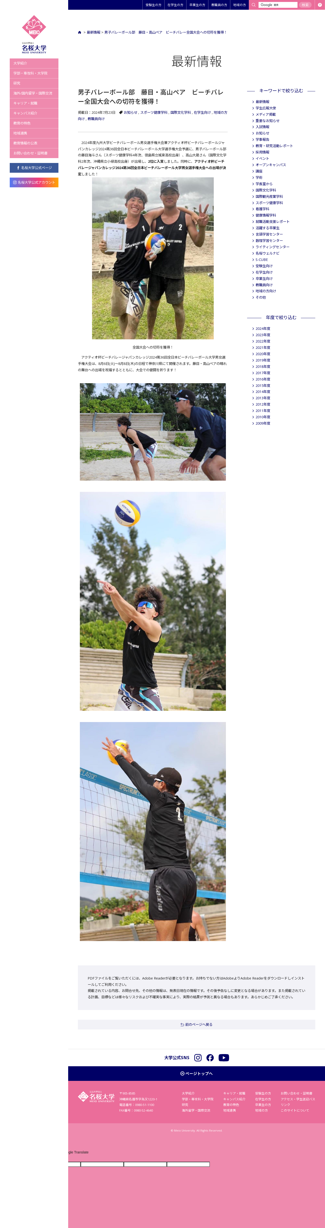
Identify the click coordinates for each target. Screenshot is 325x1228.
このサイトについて (295, 1110)
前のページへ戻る (199, 1024)
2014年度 (263, 391)
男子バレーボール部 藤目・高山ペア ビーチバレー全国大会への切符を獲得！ (165, 32)
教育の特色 (21, 123)
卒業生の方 (197, 5)
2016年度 (263, 379)
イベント (262, 158)
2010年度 (263, 417)
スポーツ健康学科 (153, 112)
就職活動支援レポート (273, 221)
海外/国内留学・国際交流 (32, 93)
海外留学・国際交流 (196, 1110)
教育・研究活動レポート (274, 145)
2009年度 (263, 423)
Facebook (210, 1057)
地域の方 (239, 5)
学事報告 (262, 139)
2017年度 (263, 373)
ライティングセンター (272, 247)
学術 (259, 177)
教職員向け (96, 118)
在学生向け (202, 112)
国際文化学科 (180, 112)
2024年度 (263, 328)
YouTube (224, 1057)
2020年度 (263, 354)
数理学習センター (269, 240)
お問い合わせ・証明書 (30, 153)
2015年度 (263, 385)
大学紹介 (20, 63)
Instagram (198, 1057)
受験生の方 (153, 5)
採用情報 (262, 152)
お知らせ (130, 112)
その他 (261, 297)
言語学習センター (269, 234)
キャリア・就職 (25, 103)
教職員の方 (219, 5)
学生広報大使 (266, 108)
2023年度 (263, 335)
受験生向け (264, 266)
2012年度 (263, 404)
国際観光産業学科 (269, 196)
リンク (285, 1105)
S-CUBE (262, 259)
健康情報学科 (266, 215)
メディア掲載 (266, 114)
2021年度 (263, 347)
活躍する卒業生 (267, 228)
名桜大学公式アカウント (34, 182)
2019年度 (263, 360)
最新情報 (93, 32)
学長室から (264, 183)
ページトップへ (199, 1073)
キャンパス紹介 (25, 113)
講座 (259, 171)
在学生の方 (175, 5)
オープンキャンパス (271, 164)
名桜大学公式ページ (34, 167)
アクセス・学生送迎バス (298, 1099)
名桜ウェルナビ (267, 253)
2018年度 (263, 366)
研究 (16, 83)
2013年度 (263, 398)
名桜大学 (34, 34)
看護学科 (262, 209)
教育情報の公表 (25, 143)
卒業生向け (264, 278)
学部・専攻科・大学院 (30, 73)
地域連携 (20, 133)
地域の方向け (266, 291)
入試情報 (262, 126)
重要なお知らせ (267, 120)
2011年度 (263, 410)
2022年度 (263, 341)
